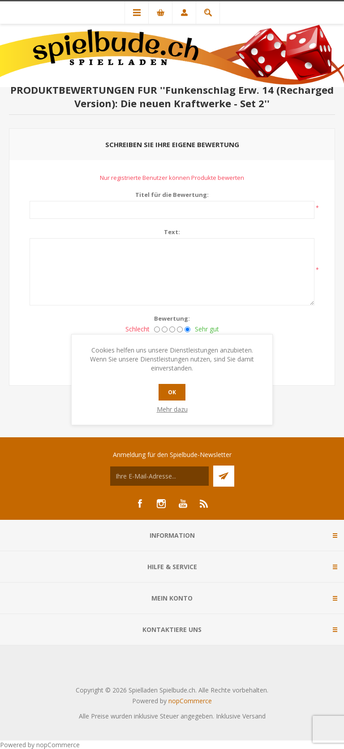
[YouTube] (183, 503)
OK (172, 392)
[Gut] (180, 329)
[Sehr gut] (187, 329)
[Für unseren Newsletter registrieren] (159, 476)
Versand (254, 716)
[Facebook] (140, 503)
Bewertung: (172, 318)
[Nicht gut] (165, 329)
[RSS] (204, 503)
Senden (223, 476)
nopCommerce (190, 701)
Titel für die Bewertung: (172, 195)
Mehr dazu (172, 409)
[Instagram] (161, 503)
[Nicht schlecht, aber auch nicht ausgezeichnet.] (172, 329)
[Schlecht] (157, 329)
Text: (172, 232)
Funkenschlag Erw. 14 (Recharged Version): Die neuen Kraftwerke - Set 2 (204, 96)
